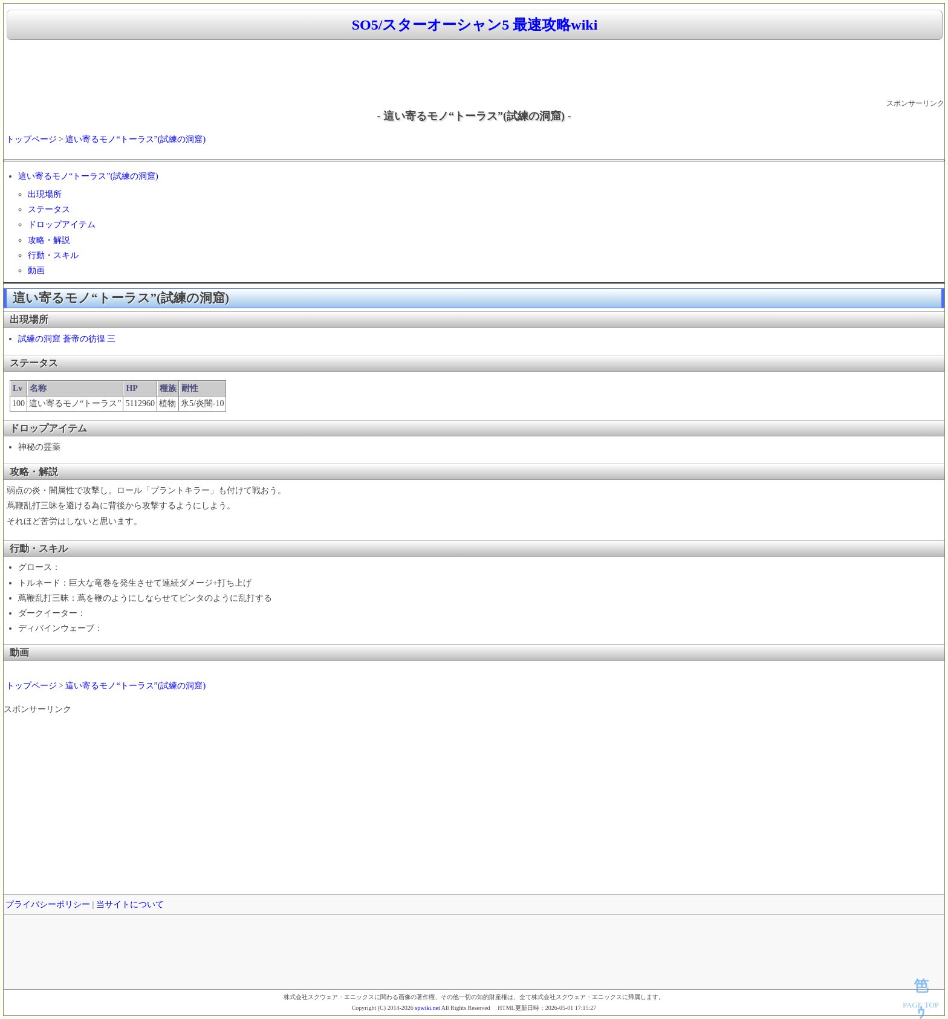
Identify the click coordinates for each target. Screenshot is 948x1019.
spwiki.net (427, 1007)
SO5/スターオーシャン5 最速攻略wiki (475, 25)
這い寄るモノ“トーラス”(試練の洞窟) (135, 139)
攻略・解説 (49, 240)
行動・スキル (53, 255)
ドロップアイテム (62, 224)
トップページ (31, 139)
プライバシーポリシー (47, 904)
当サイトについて (130, 904)
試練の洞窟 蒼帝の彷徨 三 (66, 338)
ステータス (49, 209)
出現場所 (45, 194)
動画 (36, 270)
